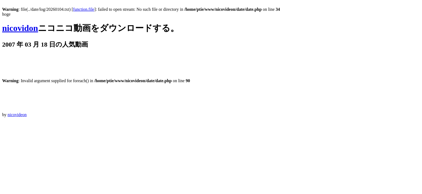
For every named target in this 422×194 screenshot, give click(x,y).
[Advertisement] (100, 66)
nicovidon (20, 28)
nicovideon (17, 114)
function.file (83, 9)
